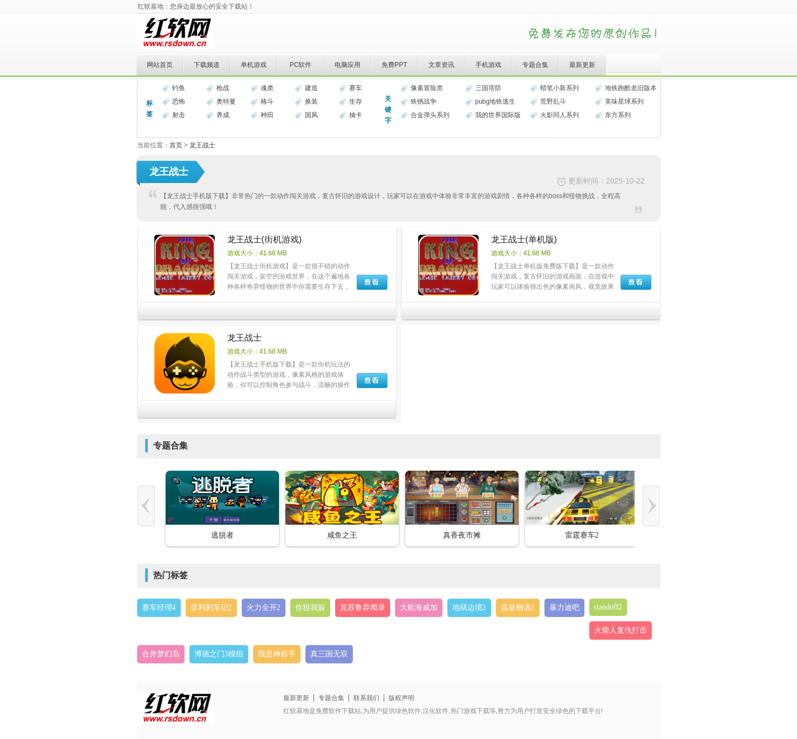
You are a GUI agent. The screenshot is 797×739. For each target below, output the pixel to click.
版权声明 (401, 698)
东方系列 (618, 115)
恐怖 (178, 101)
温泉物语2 (518, 608)
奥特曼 (226, 101)
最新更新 (582, 65)
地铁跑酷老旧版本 (631, 88)
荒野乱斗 (553, 101)
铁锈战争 (424, 101)
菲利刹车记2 (211, 608)
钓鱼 (178, 88)
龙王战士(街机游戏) (264, 239)
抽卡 (355, 115)
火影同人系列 (559, 115)
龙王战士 (202, 145)
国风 (311, 115)
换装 (311, 101)
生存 (355, 101)
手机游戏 (488, 65)
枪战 (222, 88)
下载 (372, 282)
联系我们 (366, 698)
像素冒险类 (427, 88)
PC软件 (301, 65)
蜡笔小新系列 (559, 88)
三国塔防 (488, 88)
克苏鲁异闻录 (362, 608)
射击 (178, 115)
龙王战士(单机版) (524, 239)
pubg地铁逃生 (495, 101)
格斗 (267, 101)
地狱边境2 (469, 608)
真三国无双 (329, 654)
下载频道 (207, 65)
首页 (175, 145)
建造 (311, 88)
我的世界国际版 (498, 115)
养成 (222, 115)
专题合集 (535, 65)
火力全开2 (264, 608)
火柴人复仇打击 (620, 630)
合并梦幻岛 (161, 654)
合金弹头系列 (430, 115)
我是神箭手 (277, 654)
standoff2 (608, 607)
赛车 (355, 88)
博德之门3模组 (218, 654)
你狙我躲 (310, 608)
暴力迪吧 (564, 608)
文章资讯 (441, 65)
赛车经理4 (159, 608)
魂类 (267, 88)
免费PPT (394, 65)
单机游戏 (254, 65)
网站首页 (160, 65)
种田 (267, 115)
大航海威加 (419, 608)
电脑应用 (347, 65)
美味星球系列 (624, 101)
